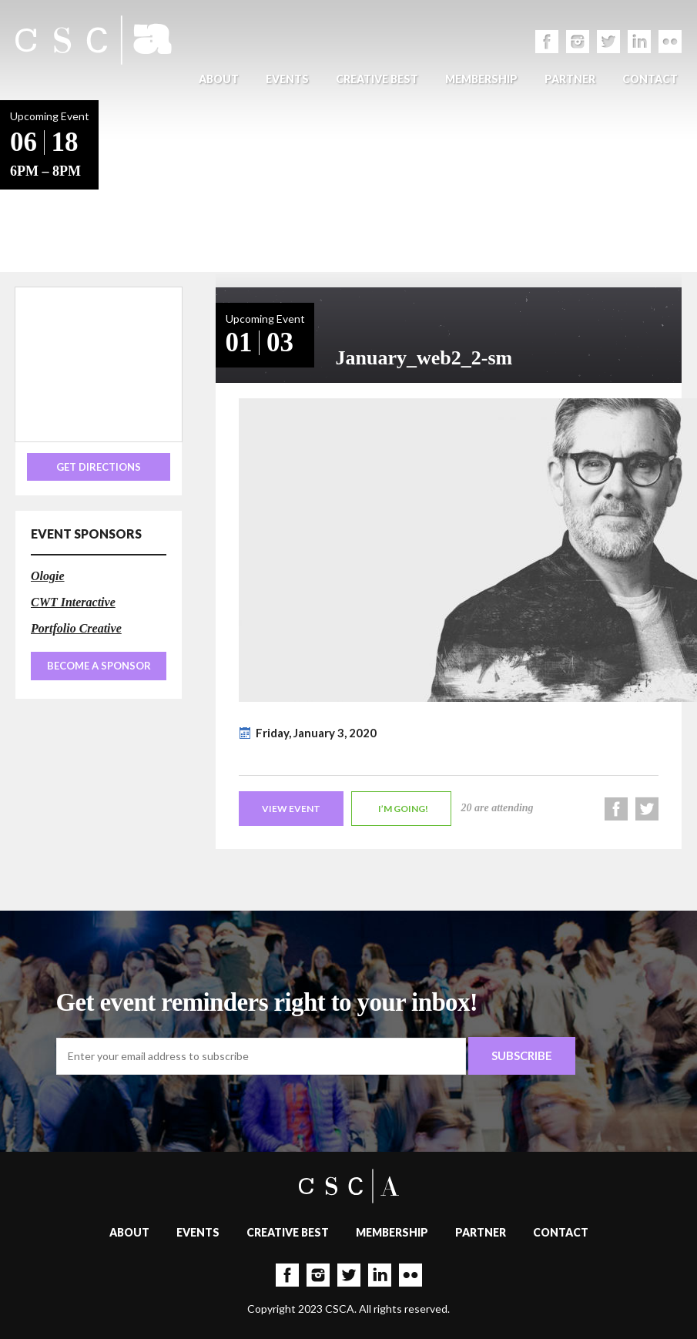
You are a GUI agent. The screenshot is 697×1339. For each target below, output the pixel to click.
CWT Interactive (73, 602)
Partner (570, 79)
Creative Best (377, 79)
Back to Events (147, 185)
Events (287, 79)
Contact (650, 79)
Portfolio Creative (76, 628)
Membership (481, 79)
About (219, 79)
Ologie (48, 575)
